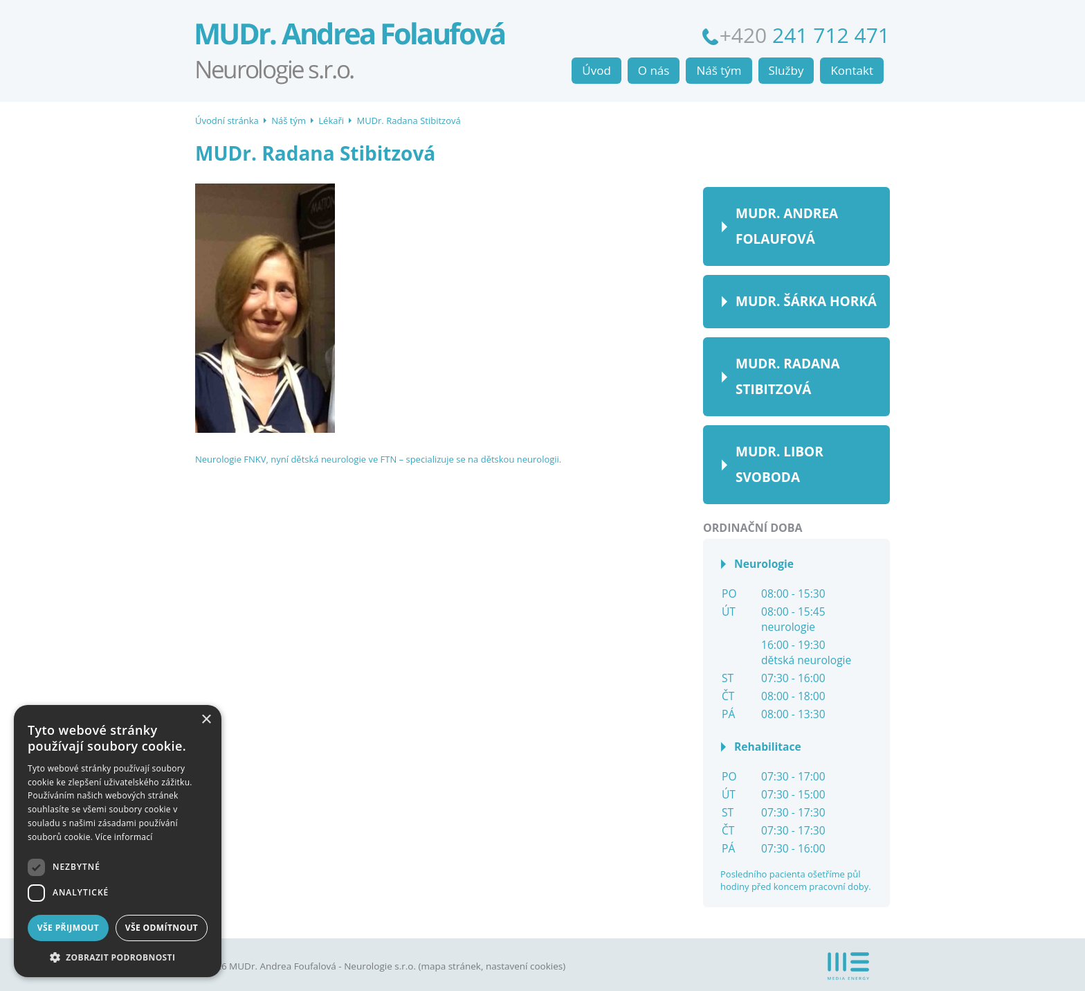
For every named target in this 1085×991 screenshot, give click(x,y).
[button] (118, 956)
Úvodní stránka (368, 45)
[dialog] (117, 841)
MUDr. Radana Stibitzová (408, 120)
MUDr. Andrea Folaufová (787, 226)
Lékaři (331, 120)
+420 (805, 35)
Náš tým (288, 120)
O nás (654, 70)
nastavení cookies (524, 966)
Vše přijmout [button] (68, 928)
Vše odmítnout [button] (161, 928)
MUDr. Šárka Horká (806, 301)
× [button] (206, 720)
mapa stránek (450, 966)
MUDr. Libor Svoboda (779, 464)
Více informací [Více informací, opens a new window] (124, 837)
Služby (786, 70)
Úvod (596, 70)
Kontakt (851, 70)
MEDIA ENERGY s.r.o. (848, 966)
